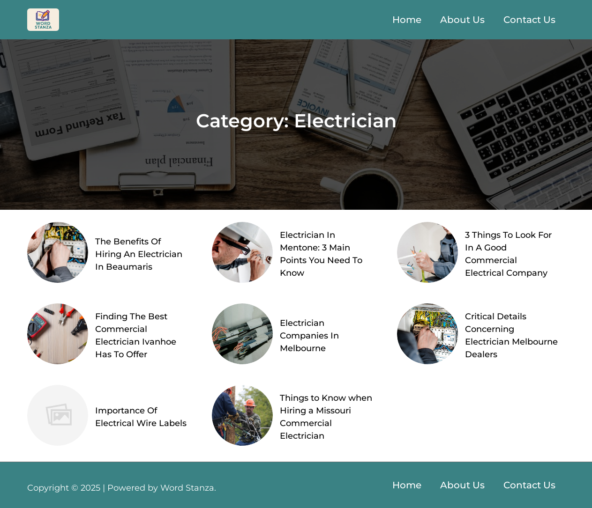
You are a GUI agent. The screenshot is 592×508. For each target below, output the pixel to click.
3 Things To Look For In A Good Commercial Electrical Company (508, 254)
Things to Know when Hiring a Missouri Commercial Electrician (326, 417)
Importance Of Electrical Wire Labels (141, 416)
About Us (462, 19)
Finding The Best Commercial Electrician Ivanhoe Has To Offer (135, 335)
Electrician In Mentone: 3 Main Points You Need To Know (321, 254)
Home (406, 19)
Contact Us (529, 19)
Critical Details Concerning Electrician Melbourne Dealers (511, 335)
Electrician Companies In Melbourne (309, 335)
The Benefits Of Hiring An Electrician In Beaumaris (138, 254)
